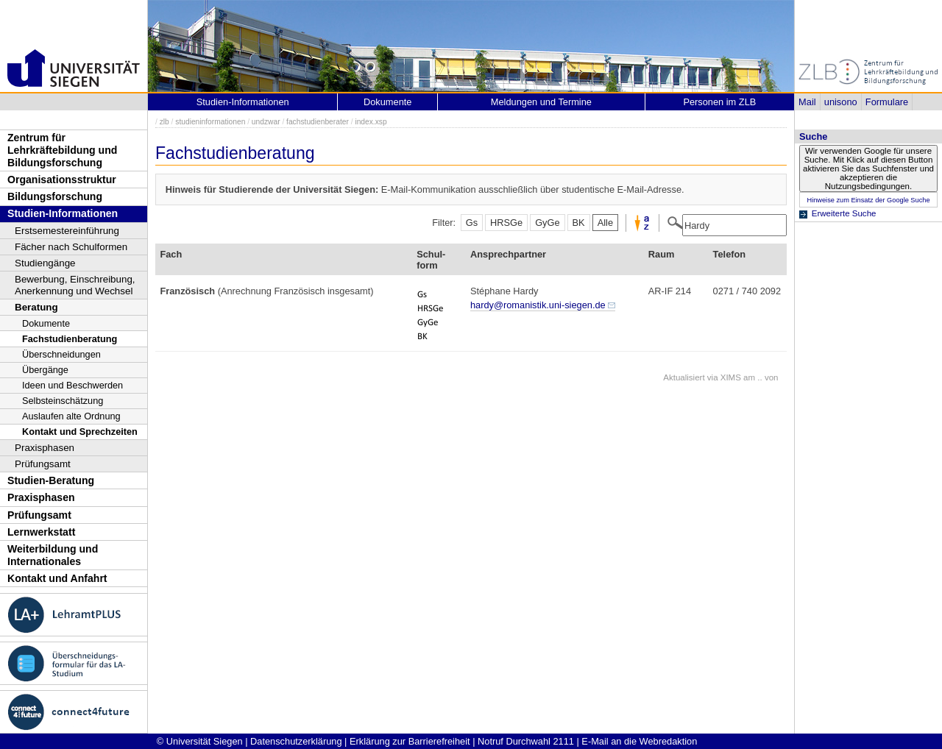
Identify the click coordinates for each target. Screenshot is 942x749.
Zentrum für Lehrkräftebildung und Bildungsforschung (62, 150)
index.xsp (370, 122)
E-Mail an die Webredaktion (639, 741)
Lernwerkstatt (41, 532)
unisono (840, 101)
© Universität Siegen (200, 741)
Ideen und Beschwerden (72, 385)
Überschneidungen (61, 354)
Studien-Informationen (62, 213)
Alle (605, 222)
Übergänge (45, 369)
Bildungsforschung (54, 196)
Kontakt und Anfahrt (57, 578)
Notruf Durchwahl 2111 (526, 741)
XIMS (730, 377)
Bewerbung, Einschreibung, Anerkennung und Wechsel (75, 285)
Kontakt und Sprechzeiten (80, 431)
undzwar (266, 122)
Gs (472, 222)
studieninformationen (210, 122)
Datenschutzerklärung (295, 741)
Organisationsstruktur (61, 179)
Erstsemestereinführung (67, 230)
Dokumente (46, 323)
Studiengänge (45, 263)
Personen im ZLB (719, 101)
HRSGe (506, 222)
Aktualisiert (683, 377)
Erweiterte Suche (844, 213)
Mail (806, 101)
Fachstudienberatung (69, 338)
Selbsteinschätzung (62, 400)
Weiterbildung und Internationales (52, 555)
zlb (164, 122)
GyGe (547, 222)
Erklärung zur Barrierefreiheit (410, 741)
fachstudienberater (317, 122)
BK (579, 222)
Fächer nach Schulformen (71, 246)
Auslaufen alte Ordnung (71, 416)
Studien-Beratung (50, 480)
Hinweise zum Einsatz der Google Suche (868, 200)
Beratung (36, 307)
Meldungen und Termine (541, 101)
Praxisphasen (44, 447)
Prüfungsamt (43, 463)
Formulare (886, 101)
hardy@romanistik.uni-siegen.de (538, 304)
